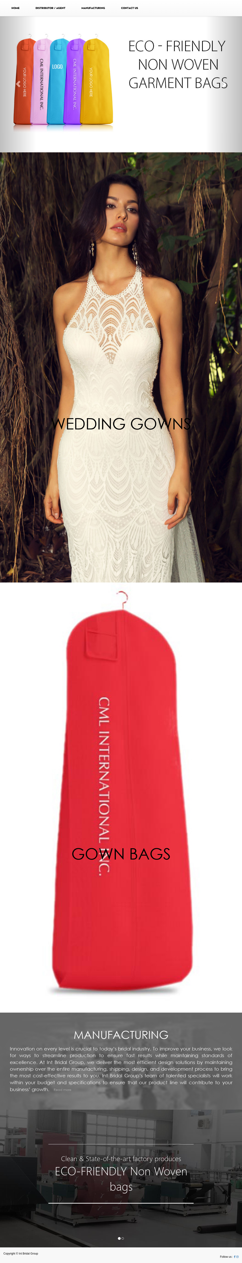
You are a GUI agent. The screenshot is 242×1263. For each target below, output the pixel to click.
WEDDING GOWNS (121, 423)
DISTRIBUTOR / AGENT (50, 8)
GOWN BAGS (121, 853)
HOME (15, 8)
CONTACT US (129, 8)
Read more (62, 1090)
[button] (18, 84)
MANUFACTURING (93, 8)
